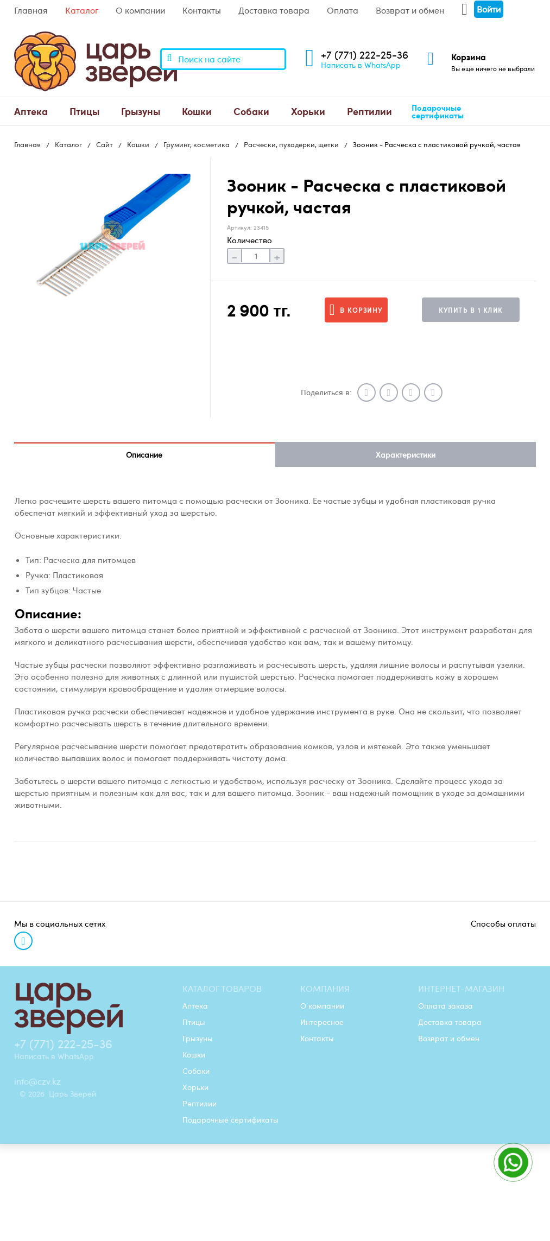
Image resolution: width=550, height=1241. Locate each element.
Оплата (342, 10)
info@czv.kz (37, 1081)
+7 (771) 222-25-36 (364, 54)
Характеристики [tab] (405, 454)
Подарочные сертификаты (438, 111)
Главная (31, 10)
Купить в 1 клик (471, 310)
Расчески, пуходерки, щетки (291, 144)
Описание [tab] (144, 454)
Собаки (251, 111)
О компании (140, 10)
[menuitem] (31, 111)
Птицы (84, 111)
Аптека (31, 111)
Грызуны (140, 111)
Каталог (81, 10)
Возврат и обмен (410, 10)
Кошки (197, 111)
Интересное (322, 1021)
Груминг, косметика (196, 144)
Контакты (201, 10)
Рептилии (369, 111)
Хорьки (308, 111)
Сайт (104, 144)
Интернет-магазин (461, 989)
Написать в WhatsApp (361, 64)
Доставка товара (273, 10)
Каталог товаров (222, 989)
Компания (325, 989)
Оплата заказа (445, 1005)
